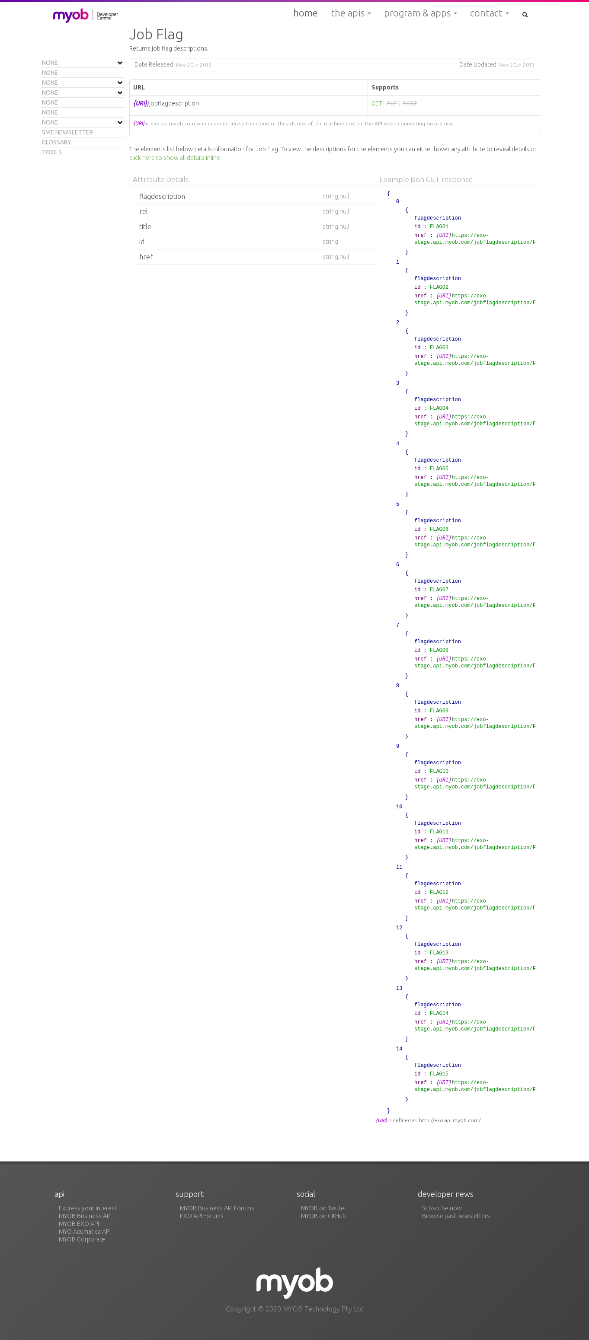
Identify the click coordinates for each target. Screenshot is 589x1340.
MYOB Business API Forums (217, 1208)
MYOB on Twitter (323, 1208)
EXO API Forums (202, 1215)
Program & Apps (420, 13)
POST (410, 103)
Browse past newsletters (456, 1215)
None (50, 62)
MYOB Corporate (82, 1239)
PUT (392, 103)
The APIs (351, 13)
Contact (489, 13)
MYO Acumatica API (85, 1231)
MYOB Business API (85, 1215)
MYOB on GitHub (323, 1215)
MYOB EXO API (79, 1223)
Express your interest (88, 1208)
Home (305, 12)
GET (376, 103)
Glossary (56, 142)
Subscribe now (442, 1208)
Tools (52, 152)
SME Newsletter (67, 132)
